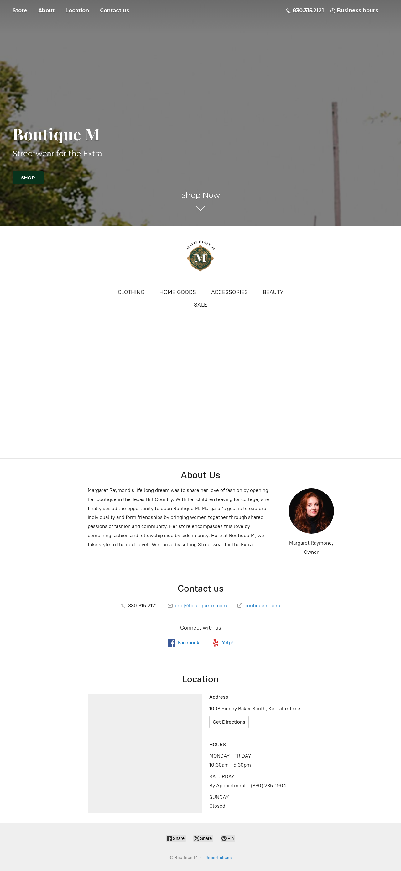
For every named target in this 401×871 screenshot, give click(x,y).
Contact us (114, 10)
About (46, 10)
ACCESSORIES (229, 292)
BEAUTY (273, 292)
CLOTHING (131, 292)
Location (77, 10)
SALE (200, 304)
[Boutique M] (200, 256)
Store (20, 10)
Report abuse (218, 857)
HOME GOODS (177, 292)
